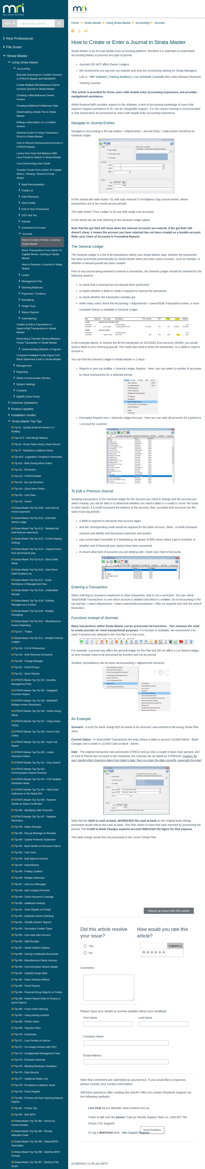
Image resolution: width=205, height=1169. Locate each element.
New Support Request (135, 1132)
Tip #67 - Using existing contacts (30, 1015)
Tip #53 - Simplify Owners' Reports (31, 922)
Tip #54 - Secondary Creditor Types (31, 928)
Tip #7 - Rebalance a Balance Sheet (32, 450)
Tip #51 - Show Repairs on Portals (31, 909)
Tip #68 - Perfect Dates (25, 1021)
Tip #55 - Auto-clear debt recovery (30, 935)
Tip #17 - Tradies (21, 631)
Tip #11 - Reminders (23, 469)
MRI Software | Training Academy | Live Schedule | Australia (127, 76)
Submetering (29, 318)
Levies (25, 275)
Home (75, 22)
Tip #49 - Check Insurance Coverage (32, 896)
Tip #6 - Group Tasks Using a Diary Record (35, 444)
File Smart (14, 47)
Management (24, 365)
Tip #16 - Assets (21, 501)
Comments (87, 967)
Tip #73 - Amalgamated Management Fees (35, 1053)
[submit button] (152, 1130)
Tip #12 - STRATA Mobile (26, 476)
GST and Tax (29, 215)
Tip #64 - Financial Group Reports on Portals (36, 992)
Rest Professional (19, 38)
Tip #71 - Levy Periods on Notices (30, 1040)
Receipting (28, 299)
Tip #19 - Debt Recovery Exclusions (31, 654)
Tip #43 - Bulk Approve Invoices (29, 858)
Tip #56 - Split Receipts (25, 941)
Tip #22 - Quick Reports (25, 673)
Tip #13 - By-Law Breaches (27, 482)
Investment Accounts (34, 227)
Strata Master (17, 56)
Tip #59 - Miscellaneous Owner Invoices (34, 960)
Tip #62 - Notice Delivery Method (30, 979)
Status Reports (30, 312)
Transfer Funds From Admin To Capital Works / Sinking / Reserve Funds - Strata (39, 173)
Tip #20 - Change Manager (27, 661)
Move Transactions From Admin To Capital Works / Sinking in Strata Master (42, 254)
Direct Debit (28, 202)
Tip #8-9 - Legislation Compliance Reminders (36, 457)
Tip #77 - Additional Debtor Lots (29, 1078)
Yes (91, 946)
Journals (27, 233)
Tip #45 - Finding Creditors (27, 871)
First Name (90, 1017)
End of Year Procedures (35, 209)
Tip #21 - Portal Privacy (25, 667)
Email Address (92, 1055)
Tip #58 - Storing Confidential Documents (34, 954)
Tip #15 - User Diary (23, 495)
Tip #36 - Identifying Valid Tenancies (32, 810)
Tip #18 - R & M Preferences (28, 648)
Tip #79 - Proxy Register (25, 1091)
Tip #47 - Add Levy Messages (28, 884)
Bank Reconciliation (33, 184)
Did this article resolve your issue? (103, 932)
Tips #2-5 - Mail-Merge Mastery (29, 438)
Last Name (145, 1017)
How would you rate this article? (162, 932)
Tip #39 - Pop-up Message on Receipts (33, 833)
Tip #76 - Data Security (25, 1072)
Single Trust (28, 306)
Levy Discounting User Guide (33, 163)
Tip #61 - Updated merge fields (29, 973)
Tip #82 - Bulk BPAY (23, 1114)
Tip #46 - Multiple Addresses (28, 877)
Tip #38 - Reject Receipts (26, 826)
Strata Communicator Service (33, 378)
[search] (36, 23)
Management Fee (32, 281)
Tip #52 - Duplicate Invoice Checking (32, 916)
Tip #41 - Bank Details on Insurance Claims (35, 846)
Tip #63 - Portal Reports (25, 985)
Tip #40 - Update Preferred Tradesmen (33, 839)
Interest (26, 221)
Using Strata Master (25, 62)
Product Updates (22, 409)
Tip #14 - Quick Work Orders (28, 488)
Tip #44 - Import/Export (25, 865)
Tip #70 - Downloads (23, 1034)
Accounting (23, 68)
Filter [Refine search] (9, 23)
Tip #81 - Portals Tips (24, 1108)
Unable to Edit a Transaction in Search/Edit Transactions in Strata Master (36, 328)
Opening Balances (32, 287)
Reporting (22, 371)
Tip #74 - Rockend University (28, 1059)
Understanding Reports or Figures (41, 349)
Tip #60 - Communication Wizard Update (34, 966)
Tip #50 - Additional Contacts (28, 903)
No (90, 952)
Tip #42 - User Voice (23, 852)
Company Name (93, 1036)
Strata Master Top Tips (27, 421)
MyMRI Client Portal (28, 396)
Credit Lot (27, 190)
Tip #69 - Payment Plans (26, 1028)
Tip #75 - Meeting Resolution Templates (34, 1066)
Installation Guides (23, 415)
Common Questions (24, 402)
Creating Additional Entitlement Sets (37, 105)
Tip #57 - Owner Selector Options (30, 947)
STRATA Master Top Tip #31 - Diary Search (35, 762)
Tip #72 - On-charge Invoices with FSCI (33, 1047)
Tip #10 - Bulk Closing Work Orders (31, 463)
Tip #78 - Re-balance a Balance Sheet (33, 1085)
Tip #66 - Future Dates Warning (29, 1009)
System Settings (25, 384)
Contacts (21, 390)
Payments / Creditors (34, 293)
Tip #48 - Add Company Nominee (30, 890)
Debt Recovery (30, 196)
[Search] (59, 23)
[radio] (144, 952)
